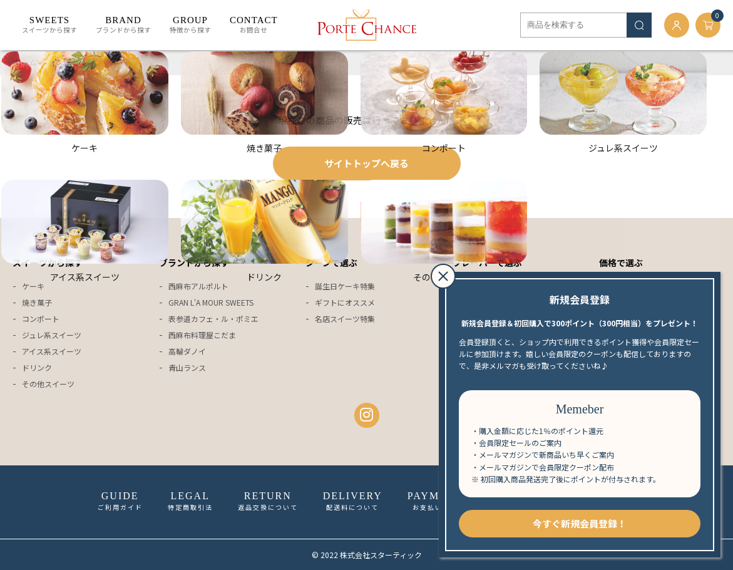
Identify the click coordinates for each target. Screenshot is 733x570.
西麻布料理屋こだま (202, 334)
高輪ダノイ (187, 351)
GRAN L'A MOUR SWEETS (211, 302)
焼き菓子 (37, 302)
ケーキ (33, 286)
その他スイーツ (48, 383)
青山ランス (187, 367)
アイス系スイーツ (51, 351)
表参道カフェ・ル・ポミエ (213, 318)
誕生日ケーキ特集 (345, 286)
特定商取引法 (190, 501)
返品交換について (268, 501)
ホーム (25, 62)
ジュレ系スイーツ (51, 334)
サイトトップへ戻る (366, 163)
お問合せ (254, 25)
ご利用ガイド (120, 501)
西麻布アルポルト (198, 286)
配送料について (352, 501)
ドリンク (37, 367)
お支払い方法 (435, 501)
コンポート (40, 318)
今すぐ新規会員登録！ (580, 523)
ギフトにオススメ (345, 302)
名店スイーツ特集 (345, 318)
